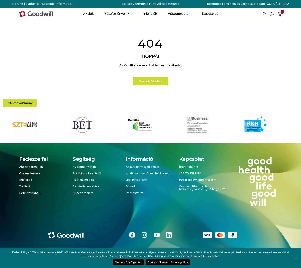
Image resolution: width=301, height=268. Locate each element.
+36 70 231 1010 (190, 173)
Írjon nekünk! (188, 167)
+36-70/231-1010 (277, 4)
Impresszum (134, 193)
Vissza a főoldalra (150, 81)
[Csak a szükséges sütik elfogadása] (296, 258)
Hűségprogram (83, 193)
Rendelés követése (86, 186)
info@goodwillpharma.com (197, 180)
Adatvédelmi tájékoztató (143, 167)
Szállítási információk (58, 4)
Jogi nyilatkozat (136, 180)
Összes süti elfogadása (128, 262)
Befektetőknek (29, 193)
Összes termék (29, 173)
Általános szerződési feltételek (147, 173)
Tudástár (33, 4)
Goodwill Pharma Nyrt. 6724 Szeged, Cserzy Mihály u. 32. (202, 188)
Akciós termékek (31, 167)
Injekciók (25, 180)
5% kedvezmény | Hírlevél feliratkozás (150, 4)
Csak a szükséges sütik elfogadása (167, 262)
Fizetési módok (83, 180)
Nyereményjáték (84, 167)
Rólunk (17, 4)
